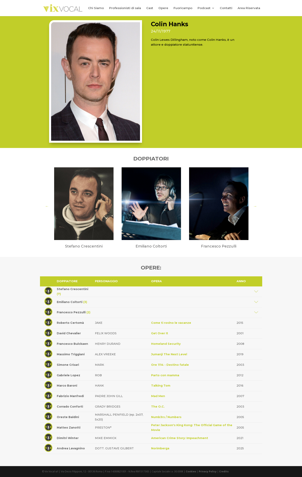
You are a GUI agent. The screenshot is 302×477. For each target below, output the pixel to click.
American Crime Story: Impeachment (179, 438)
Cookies (191, 471)
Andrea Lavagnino (71, 448)
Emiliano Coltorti (72, 302)
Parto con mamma (165, 375)
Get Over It (159, 333)
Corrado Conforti (70, 406)
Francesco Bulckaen (72, 344)
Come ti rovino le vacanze (171, 323)
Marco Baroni (67, 385)
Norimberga (160, 448)
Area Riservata (249, 8)
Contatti (226, 8)
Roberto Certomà (70, 323)
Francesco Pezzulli (73, 312)
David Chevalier (69, 333)
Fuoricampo (183, 8)
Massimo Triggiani (71, 354)
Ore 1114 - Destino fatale (170, 365)
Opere (163, 8)
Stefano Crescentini (72, 291)
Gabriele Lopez (68, 375)
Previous (47, 206)
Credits (224, 471)
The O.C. (158, 406)
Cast (149, 8)
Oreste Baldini (68, 417)
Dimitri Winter (68, 438)
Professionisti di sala (125, 8)
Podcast (204, 8)
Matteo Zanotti (68, 427)
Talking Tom (160, 385)
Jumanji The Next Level (169, 354)
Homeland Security (166, 344)
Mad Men (158, 396)
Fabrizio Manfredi (70, 396)
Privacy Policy (208, 471)
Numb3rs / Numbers (166, 417)
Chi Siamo (96, 8)
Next (255, 206)
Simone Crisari (68, 365)
